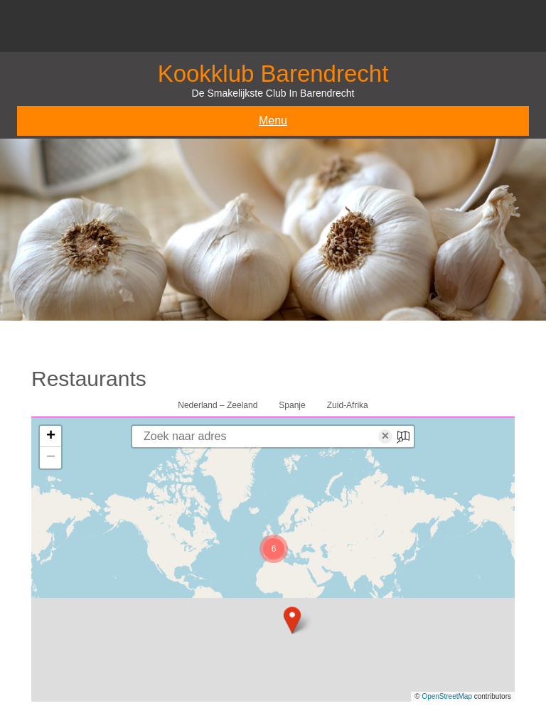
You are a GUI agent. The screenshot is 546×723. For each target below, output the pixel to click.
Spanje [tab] (292, 405)
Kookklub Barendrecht (273, 73)
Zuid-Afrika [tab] (347, 405)
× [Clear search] (386, 436)
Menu (273, 120)
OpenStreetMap (447, 696)
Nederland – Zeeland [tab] (217, 405)
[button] (292, 620)
